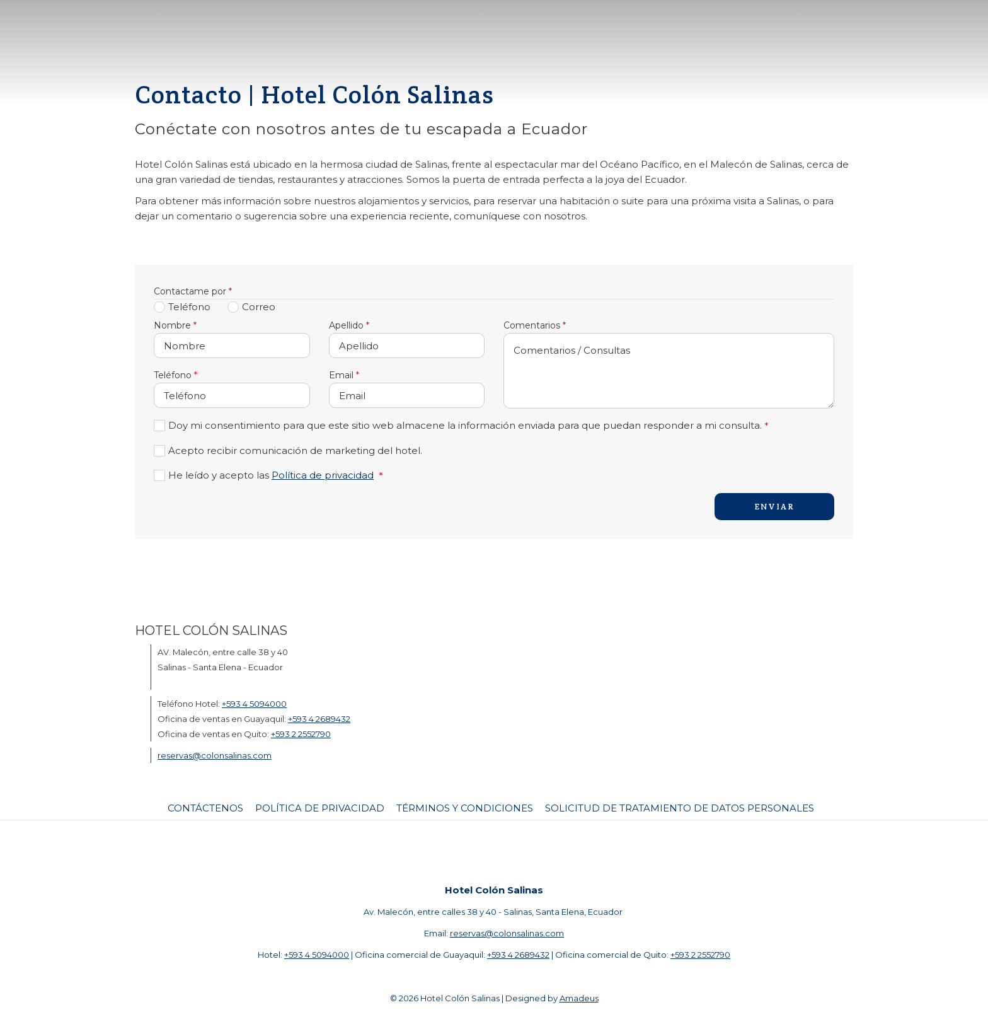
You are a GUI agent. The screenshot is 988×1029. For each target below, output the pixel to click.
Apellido (349, 325)
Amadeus (579, 998)
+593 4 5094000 (254, 704)
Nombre (175, 325)
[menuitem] (207, 808)
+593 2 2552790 (301, 734)
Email (344, 375)
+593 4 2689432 (319, 719)
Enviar (775, 506)
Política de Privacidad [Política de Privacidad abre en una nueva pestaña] (319, 808)
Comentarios (534, 325)
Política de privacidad (323, 475)
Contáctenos (205, 808)
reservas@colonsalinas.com (215, 755)
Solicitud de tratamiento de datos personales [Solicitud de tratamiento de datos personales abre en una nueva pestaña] (679, 808)
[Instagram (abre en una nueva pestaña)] (510, 851)
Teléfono (175, 375)
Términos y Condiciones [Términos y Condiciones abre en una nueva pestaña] (464, 808)
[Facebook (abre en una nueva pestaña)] (472, 851)
